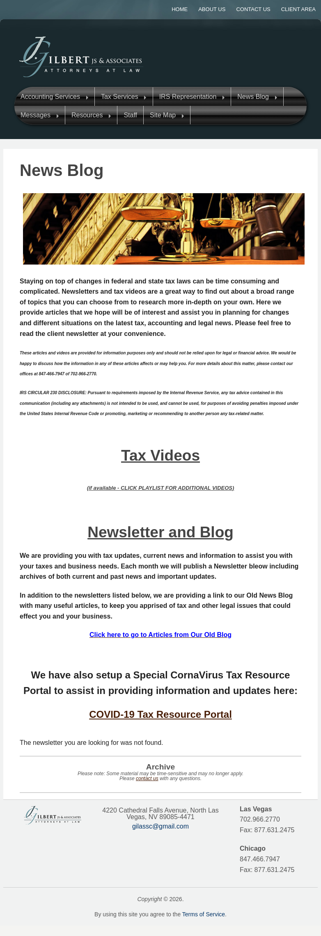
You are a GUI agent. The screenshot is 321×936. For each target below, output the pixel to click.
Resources (87, 115)
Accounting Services (50, 96)
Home (180, 9)
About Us (211, 9)
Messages (35, 115)
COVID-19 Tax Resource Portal (160, 714)
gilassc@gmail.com (160, 826)
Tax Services (119, 96)
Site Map (163, 115)
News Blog (252, 96)
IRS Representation (188, 96)
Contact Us (253, 9)
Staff (130, 115)
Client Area (298, 9)
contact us (147, 778)
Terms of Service (203, 914)
